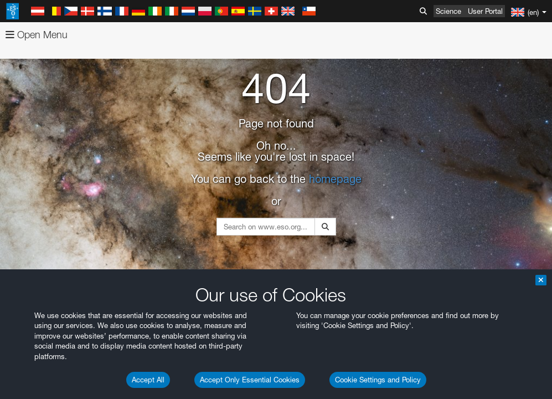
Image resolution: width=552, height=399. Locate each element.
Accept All (148, 379)
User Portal (485, 11)
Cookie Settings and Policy (378, 379)
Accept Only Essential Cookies (250, 379)
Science (448, 11)
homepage (335, 179)
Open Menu (37, 34)
